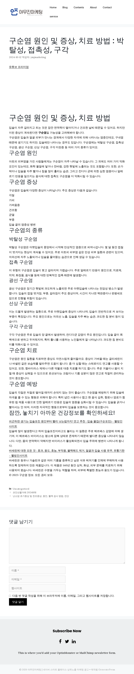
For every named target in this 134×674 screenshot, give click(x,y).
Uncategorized (21, 488)
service (55, 16)
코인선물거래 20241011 (24, 492)
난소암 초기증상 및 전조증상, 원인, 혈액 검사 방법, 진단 (41, 495)
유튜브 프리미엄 (19, 66)
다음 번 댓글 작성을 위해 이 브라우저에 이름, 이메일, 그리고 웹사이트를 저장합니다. (63, 595)
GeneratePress (106, 669)
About (94, 7)
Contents (80, 7)
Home (54, 7)
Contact (108, 7)
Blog (66, 7)
